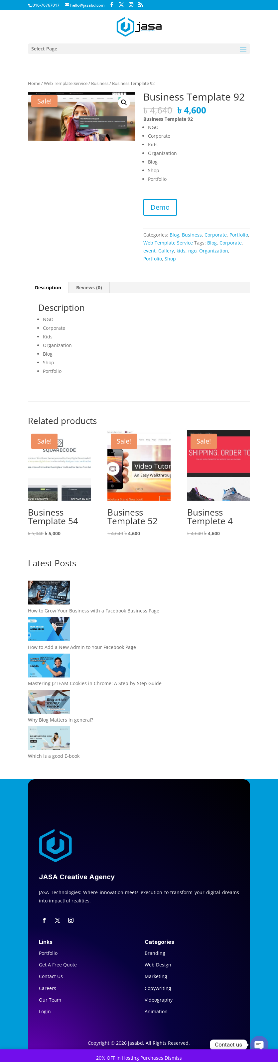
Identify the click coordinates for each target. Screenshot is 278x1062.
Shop (170, 258)
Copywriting (158, 988)
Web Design (158, 964)
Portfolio (238, 235)
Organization (213, 251)
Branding (155, 953)
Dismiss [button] (173, 1058)
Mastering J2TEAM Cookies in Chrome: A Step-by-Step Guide (95, 683)
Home (34, 83)
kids (181, 251)
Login (45, 1011)
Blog (174, 235)
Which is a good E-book (53, 756)
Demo (160, 207)
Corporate (216, 235)
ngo (192, 251)
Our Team (50, 1000)
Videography (159, 1000)
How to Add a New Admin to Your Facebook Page (82, 647)
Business (99, 83)
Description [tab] (48, 287)
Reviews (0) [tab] (89, 287)
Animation (156, 1011)
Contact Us (51, 976)
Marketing (156, 976)
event (149, 251)
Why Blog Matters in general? (60, 720)
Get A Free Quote (58, 964)
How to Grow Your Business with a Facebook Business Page (93, 610)
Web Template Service (65, 83)
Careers (47, 988)
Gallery (166, 251)
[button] (124, 102)
